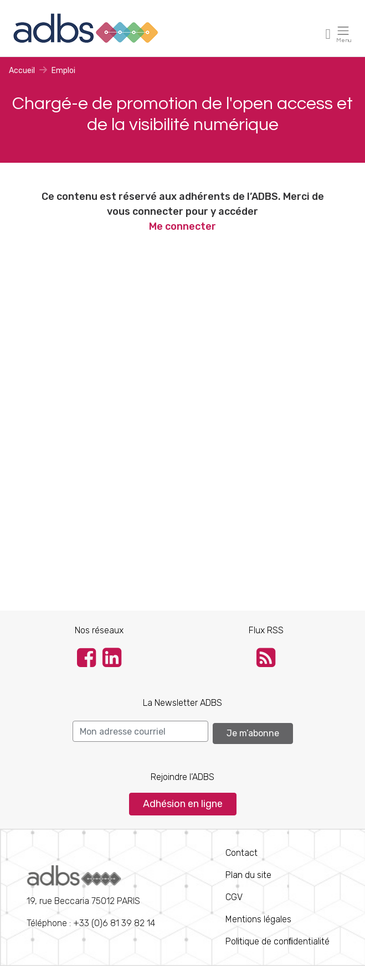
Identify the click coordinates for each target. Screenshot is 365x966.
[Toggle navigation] (328, 33)
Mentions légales (258, 919)
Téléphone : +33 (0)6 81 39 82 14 (91, 896)
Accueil (22, 70)
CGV (234, 897)
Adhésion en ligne (183, 804)
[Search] (140, 731)
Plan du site (248, 875)
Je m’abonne (253, 733)
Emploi (63, 70)
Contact (241, 853)
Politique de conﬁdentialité (277, 941)
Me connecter (182, 226)
